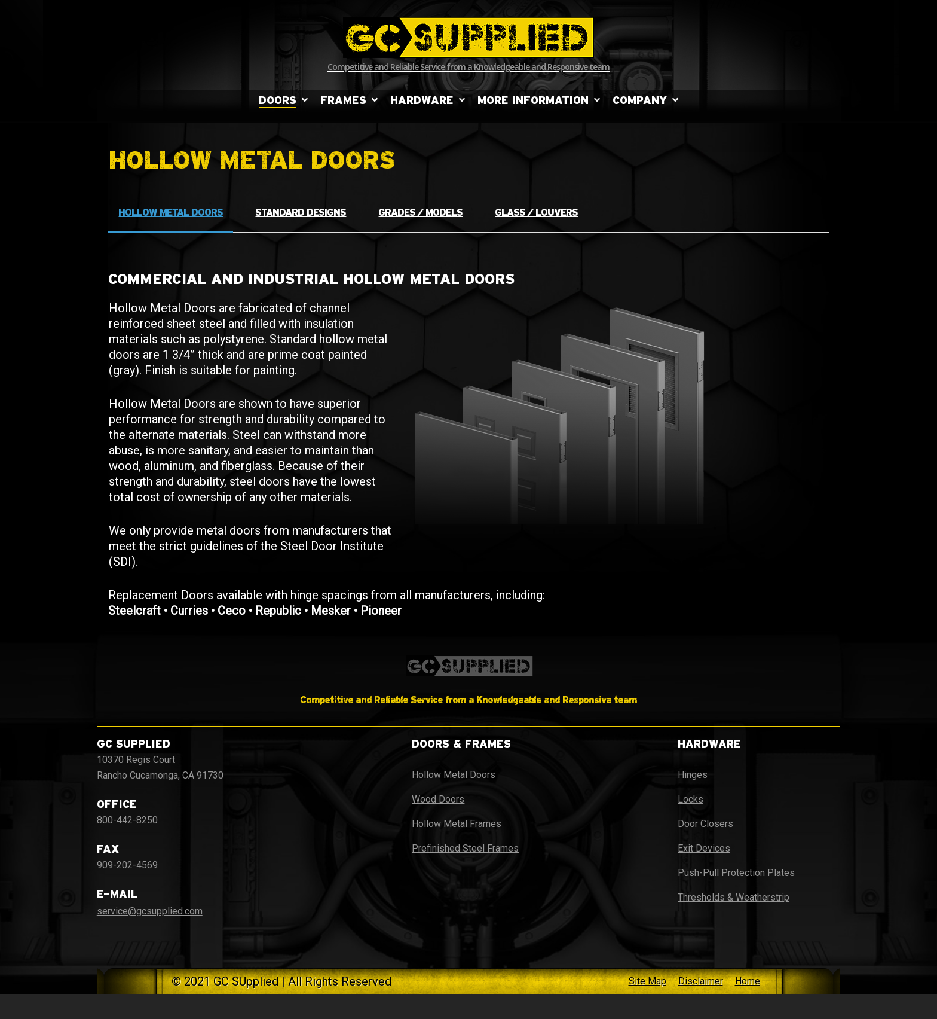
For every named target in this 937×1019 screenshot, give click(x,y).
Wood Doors (438, 799)
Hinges (693, 774)
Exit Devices (704, 848)
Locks (690, 799)
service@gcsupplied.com (150, 911)
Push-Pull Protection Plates (736, 872)
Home (747, 981)
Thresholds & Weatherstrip (733, 897)
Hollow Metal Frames (456, 823)
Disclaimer (700, 981)
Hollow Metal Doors (453, 774)
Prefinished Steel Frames (465, 848)
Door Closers (705, 823)
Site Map (647, 981)
